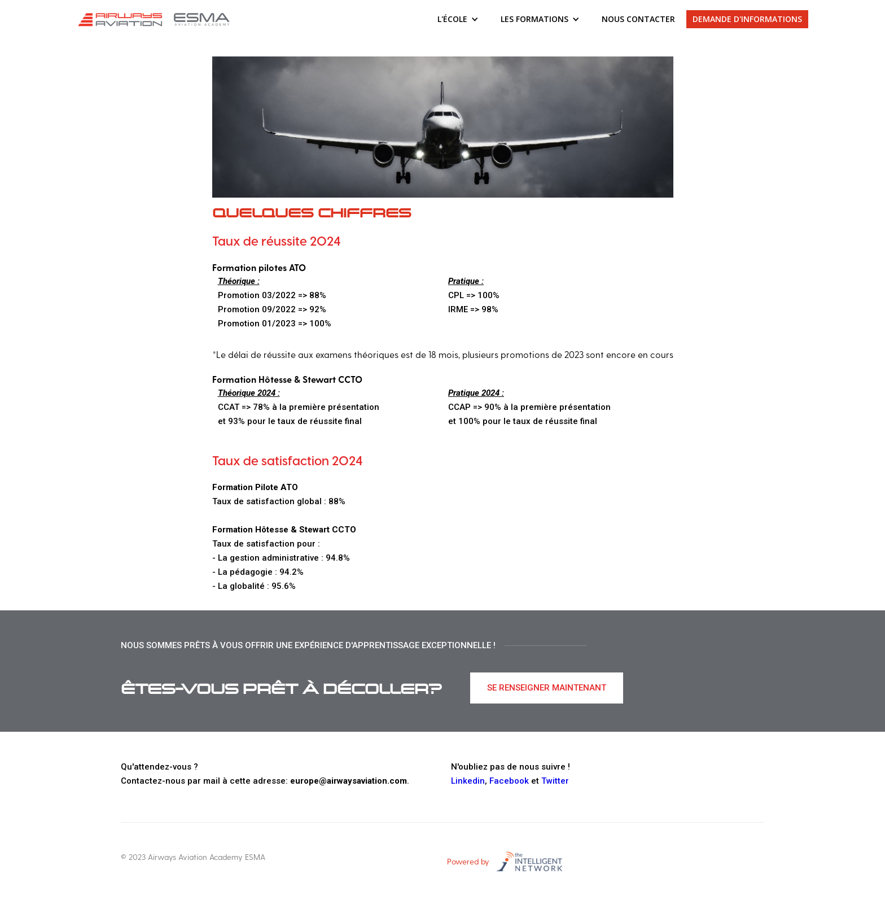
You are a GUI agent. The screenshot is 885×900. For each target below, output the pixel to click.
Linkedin (468, 781)
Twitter (555, 781)
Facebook (509, 781)
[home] (155, 19)
